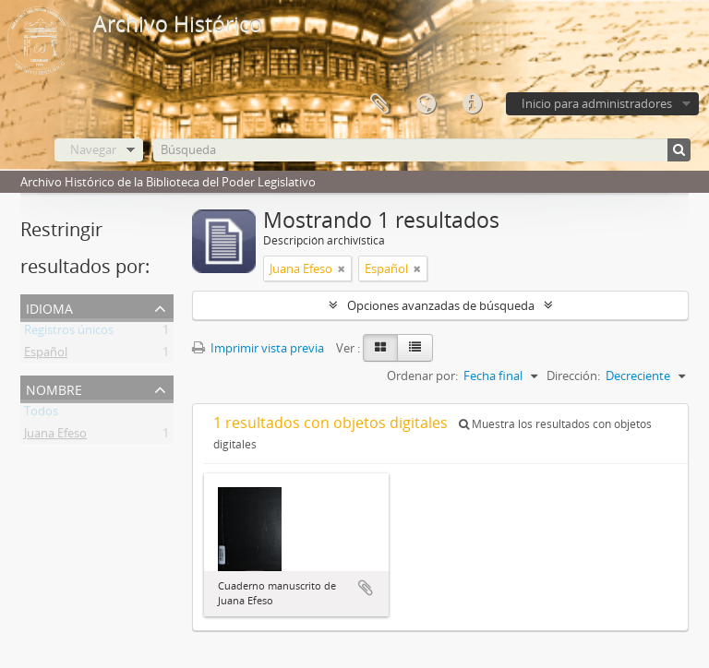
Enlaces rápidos (472, 104)
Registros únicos (69, 333)
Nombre (54, 388)
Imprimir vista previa (258, 348)
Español (45, 355)
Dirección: (573, 375)
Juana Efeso (55, 436)
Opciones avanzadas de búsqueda (441, 305)
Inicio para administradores (597, 103)
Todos (41, 414)
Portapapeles (379, 104)
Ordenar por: (422, 375)
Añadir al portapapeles (365, 588)
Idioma (426, 104)
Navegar (93, 149)
